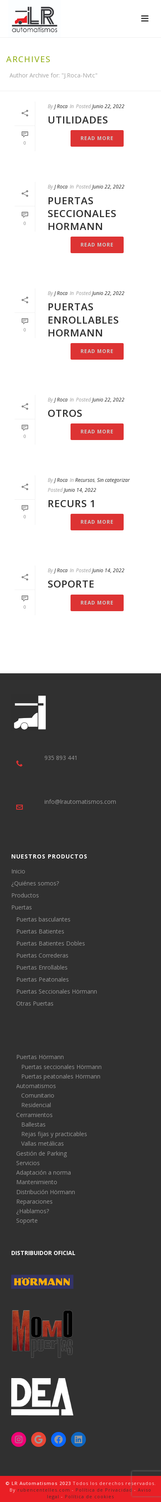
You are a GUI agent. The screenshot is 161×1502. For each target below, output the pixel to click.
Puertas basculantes (43, 919)
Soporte (71, 583)
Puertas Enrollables (42, 967)
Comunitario (37, 1095)
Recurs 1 (72, 503)
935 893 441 (61, 758)
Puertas (21, 907)
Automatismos (36, 1086)
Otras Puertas (35, 1003)
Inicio (18, 871)
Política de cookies (89, 1496)
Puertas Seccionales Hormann (82, 213)
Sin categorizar (113, 480)
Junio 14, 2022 (80, 489)
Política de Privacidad (104, 1490)
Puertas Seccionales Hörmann (56, 991)
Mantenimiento (36, 1182)
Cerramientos (34, 1115)
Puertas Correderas (42, 955)
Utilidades (78, 119)
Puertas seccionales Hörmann (61, 1067)
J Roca (61, 106)
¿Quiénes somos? (35, 883)
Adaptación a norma (43, 1172)
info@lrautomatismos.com (80, 801)
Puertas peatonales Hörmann (60, 1076)
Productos (25, 895)
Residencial (36, 1105)
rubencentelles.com (43, 1490)
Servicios (28, 1163)
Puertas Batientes (40, 931)
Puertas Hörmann (40, 1057)
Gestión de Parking (41, 1153)
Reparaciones (34, 1201)
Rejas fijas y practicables (54, 1134)
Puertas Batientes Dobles (50, 943)
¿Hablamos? (32, 1211)
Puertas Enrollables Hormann (83, 319)
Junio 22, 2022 (108, 106)
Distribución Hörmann (45, 1192)
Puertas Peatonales (42, 979)
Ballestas (33, 1124)
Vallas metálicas (42, 1143)
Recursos (85, 480)
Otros (65, 413)
